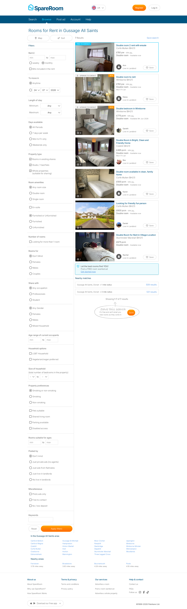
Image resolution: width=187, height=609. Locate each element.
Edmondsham (36, 554)
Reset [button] (34, 528)
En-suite (36, 207)
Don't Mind (38, 256)
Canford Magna (37, 543)
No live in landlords (42, 479)
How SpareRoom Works (37, 593)
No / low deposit (39, 506)
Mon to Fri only (40, 139)
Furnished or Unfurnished (44, 215)
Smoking (37, 396)
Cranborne (35, 551)
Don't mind (38, 456)
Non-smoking (39, 402)
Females (36, 262)
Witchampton (131, 549)
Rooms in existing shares (44, 159)
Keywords (33, 515)
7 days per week (40, 133)
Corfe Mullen (36, 549)
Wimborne (130, 543)
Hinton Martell (68, 546)
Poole (128, 564)
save (131, 312)
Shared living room (41, 416)
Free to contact (39, 500)
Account (75, 19)
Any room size (39, 187)
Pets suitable (38, 410)
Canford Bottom (37, 541)
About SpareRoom (34, 584)
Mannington (67, 554)
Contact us (133, 584)
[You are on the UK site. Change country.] (98, 8)
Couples (36, 273)
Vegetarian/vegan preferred (45, 359)
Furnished (37, 221)
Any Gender (38, 308)
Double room (39, 193)
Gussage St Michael (70, 541)
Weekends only (40, 145)
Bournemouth (99, 564)
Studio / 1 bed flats (40, 165)
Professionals (39, 294)
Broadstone (67, 564)
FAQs (131, 589)
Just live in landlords (42, 473)
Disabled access (40, 428)
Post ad (61, 19)
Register (139, 7)
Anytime (36, 83)
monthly (49, 63)
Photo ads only (39, 494)
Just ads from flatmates (44, 468)
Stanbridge (98, 546)
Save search (153, 38)
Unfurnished (38, 227)
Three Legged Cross (102, 554)
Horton (65, 551)
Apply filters (56, 528)
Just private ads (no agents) (46, 462)
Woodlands (130, 551)
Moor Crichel (99, 541)
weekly (36, 63)
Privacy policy (67, 589)
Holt (64, 549)
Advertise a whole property (106, 593)
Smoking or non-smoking (44, 390)
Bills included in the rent (43, 69)
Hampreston (67, 543)
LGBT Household (40, 353)
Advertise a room (102, 584)
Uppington (130, 541)
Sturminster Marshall (102, 551)
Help (88, 19)
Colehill (33, 546)
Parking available (40, 422)
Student (36, 300)
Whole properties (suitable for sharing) (42, 172)
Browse (46, 19)
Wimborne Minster (133, 546)
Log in (154, 7)
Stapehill (97, 549)
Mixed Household (41, 326)
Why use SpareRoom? (36, 589)
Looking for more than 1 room (46, 241)
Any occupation (40, 288)
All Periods (38, 127)
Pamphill (97, 543)
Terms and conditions (70, 584)
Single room (38, 199)
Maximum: (34, 112)
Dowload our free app (45, 603)
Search (33, 19)
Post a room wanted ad (104, 589)
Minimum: (34, 105)
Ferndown (35, 564)
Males (35, 267)
